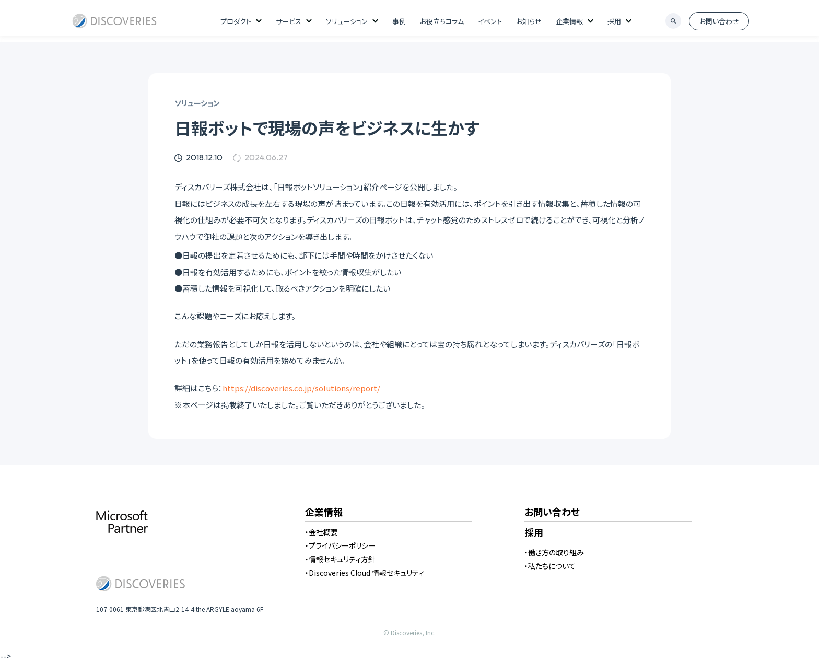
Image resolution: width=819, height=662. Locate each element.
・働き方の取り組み (554, 552)
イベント (490, 21)
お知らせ (529, 21)
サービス (288, 21)
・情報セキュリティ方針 (340, 559)
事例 (399, 21)
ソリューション (347, 21)
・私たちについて (550, 566)
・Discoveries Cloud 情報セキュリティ (364, 572)
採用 (614, 21)
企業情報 (569, 21)
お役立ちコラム (442, 21)
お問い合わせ (719, 21)
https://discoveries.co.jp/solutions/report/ (301, 387)
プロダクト (235, 21)
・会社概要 (321, 532)
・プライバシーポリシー (340, 545)
